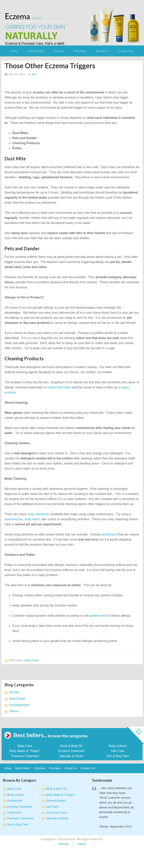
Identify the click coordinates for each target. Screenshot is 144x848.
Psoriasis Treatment (25, 756)
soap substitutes (38, 514)
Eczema (59, 51)
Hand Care (14, 812)
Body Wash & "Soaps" (25, 751)
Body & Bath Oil (71, 746)
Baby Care (25, 746)
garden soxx (97, 615)
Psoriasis (80, 51)
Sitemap (63, 843)
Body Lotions (118, 746)
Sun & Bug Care (117, 756)
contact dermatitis (59, 387)
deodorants (109, 534)
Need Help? (36, 51)
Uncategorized (19, 705)
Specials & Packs (71, 756)
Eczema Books (55, 800)
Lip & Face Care (56, 812)
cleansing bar (13, 519)
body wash (32, 519)
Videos (14, 711)
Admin (82, 843)
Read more (135, 736)
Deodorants (15, 800)
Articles (14, 692)
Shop (14, 51)
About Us (102, 51)
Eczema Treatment (71, 751)
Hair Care (117, 751)
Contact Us (125, 51)
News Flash (32, 660)
